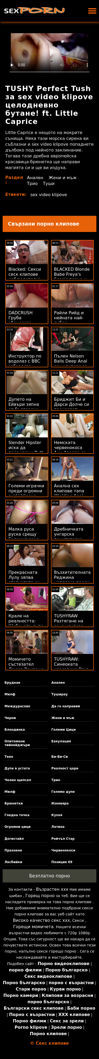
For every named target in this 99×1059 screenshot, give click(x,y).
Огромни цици (17, 827)
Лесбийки (13, 862)
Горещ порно (39, 895)
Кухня (56, 815)
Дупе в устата (17, 768)
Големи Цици (63, 729)
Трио (32, 183)
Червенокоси (63, 850)
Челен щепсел (17, 780)
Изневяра (60, 803)
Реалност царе (64, 768)
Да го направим (65, 706)
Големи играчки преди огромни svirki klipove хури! (26, 493)
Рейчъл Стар (63, 839)
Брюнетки (13, 803)
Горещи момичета (33, 926)
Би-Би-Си (59, 757)
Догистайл (14, 839)
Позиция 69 (62, 862)
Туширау (59, 694)
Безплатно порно (49, 876)
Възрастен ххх (52, 889)
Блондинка (14, 729)
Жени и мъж (63, 177)
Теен (8, 757)
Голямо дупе (63, 792)
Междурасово (17, 706)
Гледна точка (17, 815)
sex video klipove (48, 194)
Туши (48, 183)
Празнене (13, 850)
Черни (10, 718)
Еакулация (61, 741)
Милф (9, 694)
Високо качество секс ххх (41, 920)
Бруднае (12, 683)
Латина (58, 827)
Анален (35, 177)
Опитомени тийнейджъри (17, 743)
